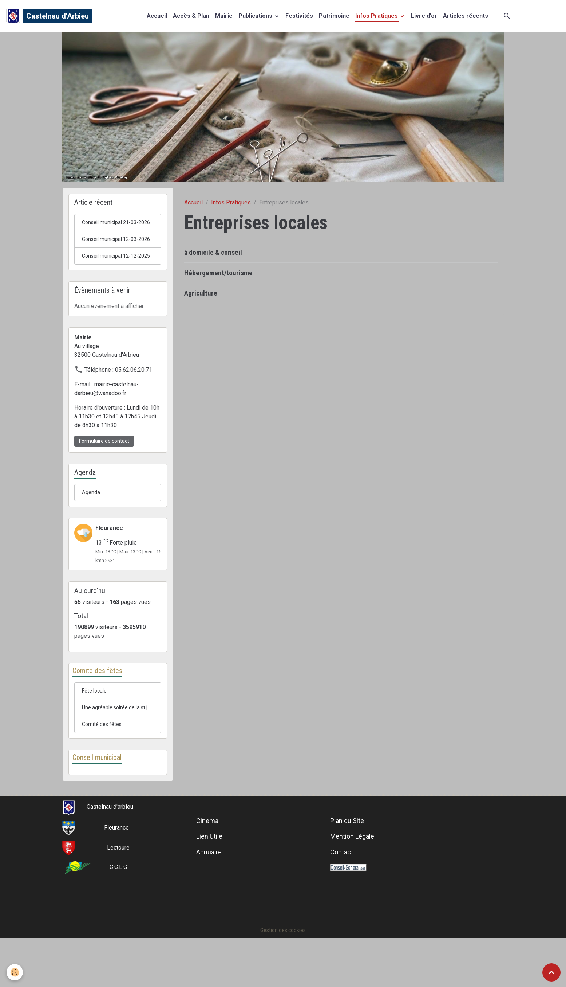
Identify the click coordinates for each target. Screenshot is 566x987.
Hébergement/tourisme (218, 276)
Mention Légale (352, 883)
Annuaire (209, 899)
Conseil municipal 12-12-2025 (114, 283)
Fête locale (96, 725)
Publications (256, 17)
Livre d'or (424, 17)
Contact (341, 899)
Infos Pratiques (377, 17)
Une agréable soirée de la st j (118, 748)
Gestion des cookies (283, 977)
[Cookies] (15, 972)
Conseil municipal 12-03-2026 (114, 257)
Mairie (224, 17)
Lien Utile (209, 883)
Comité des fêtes (104, 770)
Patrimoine (334, 17)
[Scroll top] (551, 972)
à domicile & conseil (213, 255)
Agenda (91, 525)
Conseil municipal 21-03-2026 (114, 230)
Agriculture (200, 296)
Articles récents (465, 17)
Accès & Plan (191, 17)
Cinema (207, 868)
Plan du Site (347, 868)
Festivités (299, 17)
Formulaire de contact (104, 473)
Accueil (157, 17)
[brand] (49, 17)
